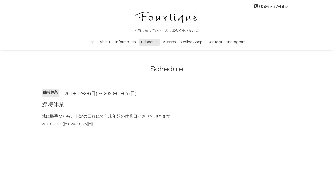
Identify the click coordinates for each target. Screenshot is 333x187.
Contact (214, 42)
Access (169, 42)
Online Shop (191, 42)
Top (91, 42)
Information (125, 42)
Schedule (149, 42)
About (105, 42)
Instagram (236, 42)
